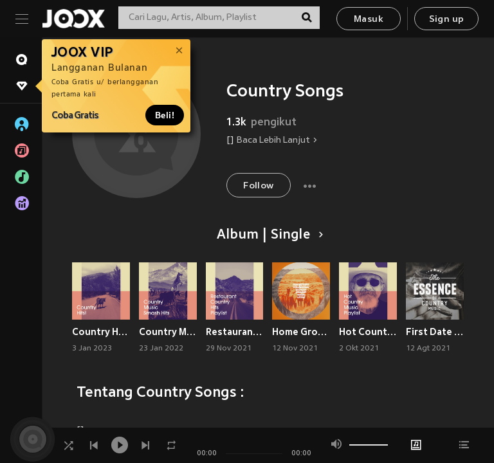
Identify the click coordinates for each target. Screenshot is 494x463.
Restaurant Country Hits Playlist (235, 332)
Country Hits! (101, 332)
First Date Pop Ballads (435, 332)
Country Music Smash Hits (168, 332)
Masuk (368, 19)
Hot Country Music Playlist (368, 332)
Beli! (164, 115)
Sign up (446, 19)
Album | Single (267, 235)
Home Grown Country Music (301, 332)
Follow (258, 186)
